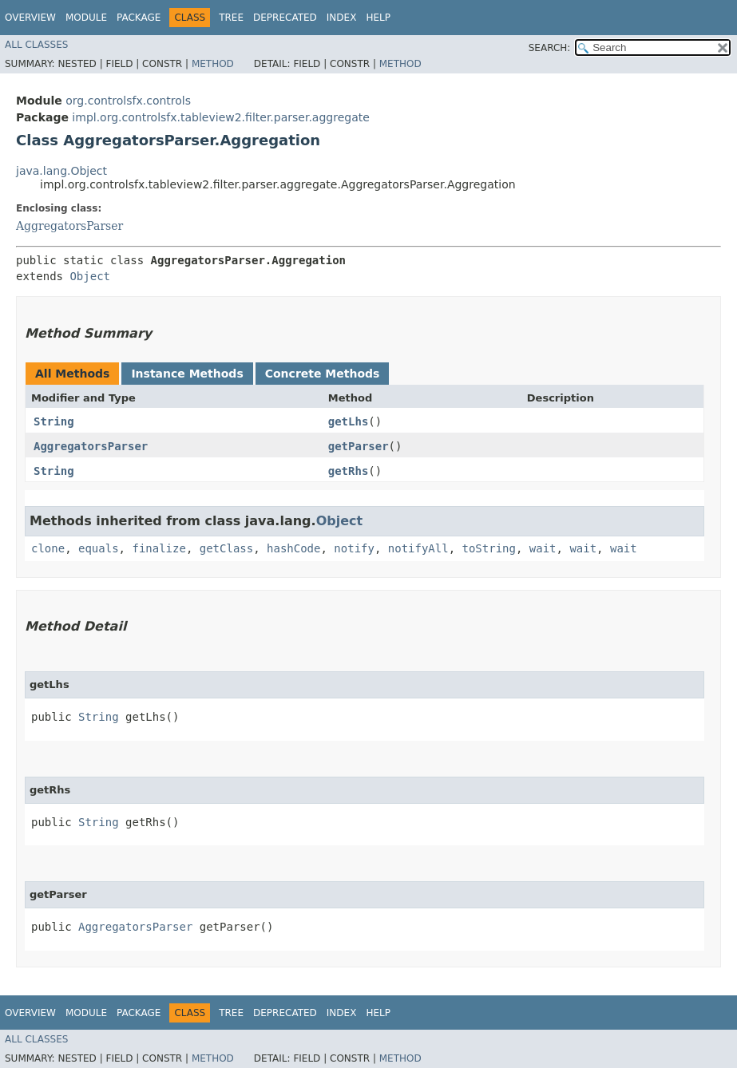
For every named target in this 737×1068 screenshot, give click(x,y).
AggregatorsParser (69, 226)
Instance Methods (187, 373)
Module (86, 17)
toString (489, 548)
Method (213, 63)
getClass (226, 548)
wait (543, 548)
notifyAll (418, 548)
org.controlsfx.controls (128, 100)
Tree (231, 17)
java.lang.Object (61, 170)
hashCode (293, 548)
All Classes (36, 44)
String (54, 421)
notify (354, 548)
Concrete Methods (322, 373)
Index (342, 17)
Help (378, 17)
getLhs (348, 421)
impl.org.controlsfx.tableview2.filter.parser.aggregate (220, 117)
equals (98, 548)
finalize (158, 548)
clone (48, 548)
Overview (30, 17)
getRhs (348, 471)
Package (138, 17)
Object (89, 276)
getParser (358, 446)
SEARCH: (550, 47)
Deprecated (285, 17)
